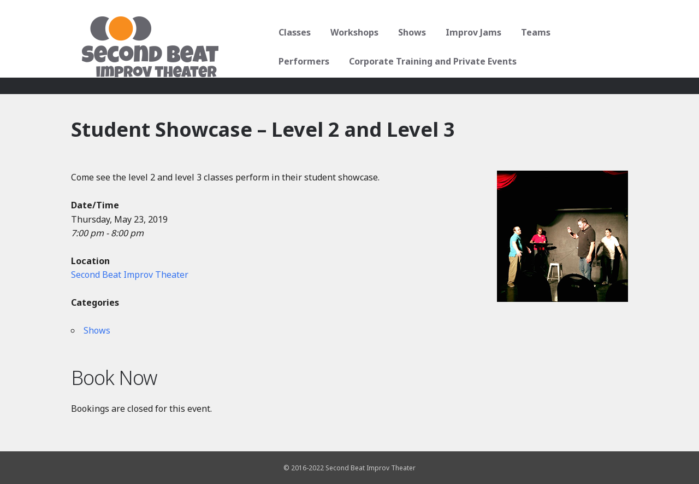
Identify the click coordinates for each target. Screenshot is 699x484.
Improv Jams (469, 32)
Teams (532, 32)
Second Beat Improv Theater (129, 275)
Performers (591, 32)
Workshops (351, 32)
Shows (408, 32)
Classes (291, 32)
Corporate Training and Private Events (358, 61)
